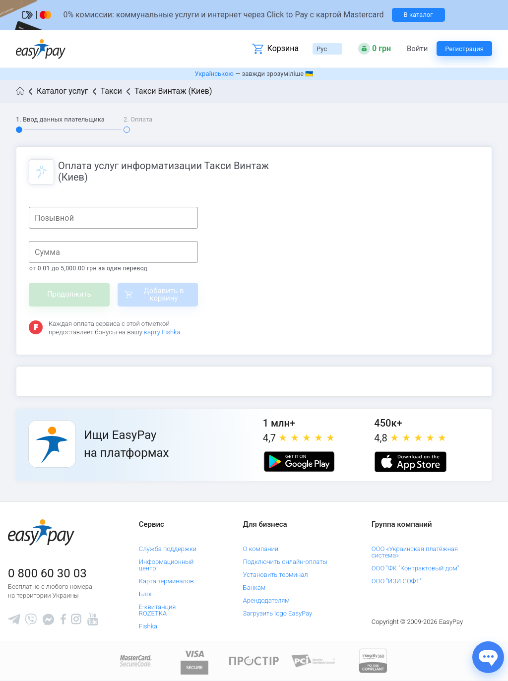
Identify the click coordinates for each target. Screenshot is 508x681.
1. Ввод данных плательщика (60, 119)
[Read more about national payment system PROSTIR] (254, 660)
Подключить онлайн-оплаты (285, 561)
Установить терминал (275, 574)
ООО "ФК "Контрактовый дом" (415, 568)
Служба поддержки (167, 549)
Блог (146, 594)
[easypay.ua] (40, 49)
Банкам (254, 587)
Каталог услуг (62, 91)
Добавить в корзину (163, 294)
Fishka (148, 626)
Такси (112, 91)
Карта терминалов (166, 581)
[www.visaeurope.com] (194, 660)
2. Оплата (138, 119)
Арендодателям (266, 600)
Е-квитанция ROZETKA (157, 610)
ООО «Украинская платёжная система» (415, 552)
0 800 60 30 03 (47, 573)
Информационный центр (166, 565)
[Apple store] (410, 461)
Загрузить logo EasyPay (278, 613)
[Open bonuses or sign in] (374, 49)
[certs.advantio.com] (373, 660)
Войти (417, 49)
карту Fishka (162, 332)
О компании (261, 549)
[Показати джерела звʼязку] (488, 657)
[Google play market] (299, 461)
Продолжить (69, 294)
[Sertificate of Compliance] (313, 660)
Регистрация (464, 49)
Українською (214, 73)
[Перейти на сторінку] (254, 15)
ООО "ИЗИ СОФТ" (397, 581)
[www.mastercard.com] (135, 660)
